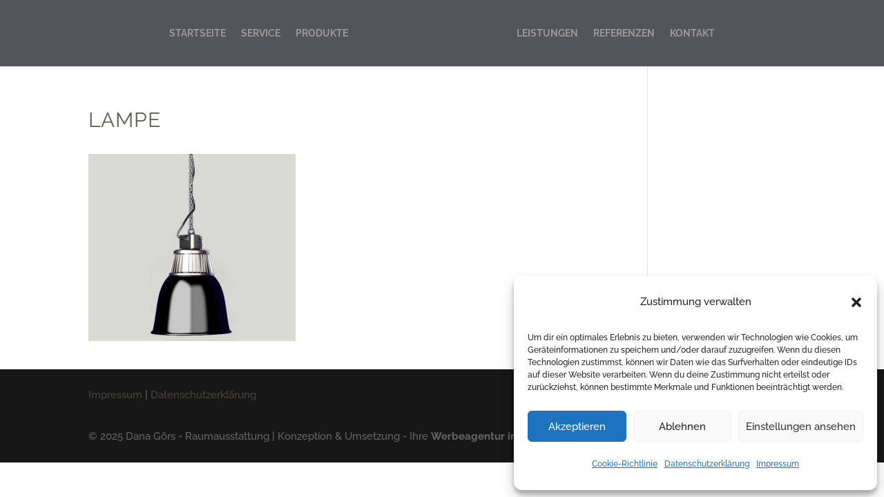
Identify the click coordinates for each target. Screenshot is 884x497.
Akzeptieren (577, 426)
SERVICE (260, 33)
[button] (856, 302)
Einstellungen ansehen (801, 426)
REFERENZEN (624, 33)
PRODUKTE (322, 33)
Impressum (777, 464)
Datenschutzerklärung (706, 464)
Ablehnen (682, 426)
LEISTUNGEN (547, 33)
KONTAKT (692, 33)
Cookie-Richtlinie (624, 464)
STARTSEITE (197, 33)
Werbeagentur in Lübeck (493, 436)
